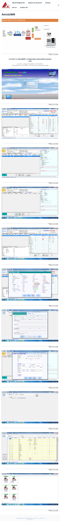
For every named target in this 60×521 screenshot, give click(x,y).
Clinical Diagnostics (18, 3)
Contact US (24, 7)
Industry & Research (35, 3)
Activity (47, 3)
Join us (14, 7)
